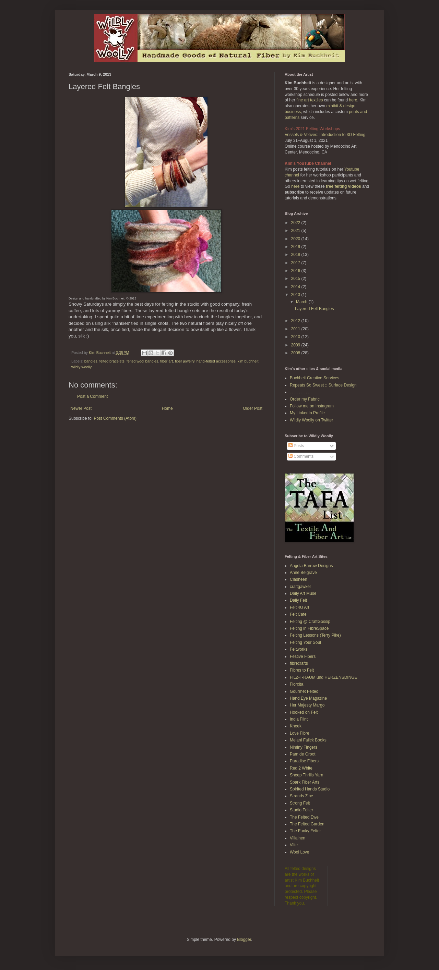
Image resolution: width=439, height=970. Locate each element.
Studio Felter (301, 810)
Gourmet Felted (304, 691)
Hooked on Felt (304, 712)
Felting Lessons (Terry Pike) (315, 635)
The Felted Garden (307, 824)
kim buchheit (248, 361)
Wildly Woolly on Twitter (311, 420)
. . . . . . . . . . (300, 392)
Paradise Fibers (304, 761)
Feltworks (298, 649)
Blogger (244, 939)
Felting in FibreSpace (309, 628)
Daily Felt (298, 600)
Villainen (297, 838)
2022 (296, 222)
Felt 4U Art (299, 607)
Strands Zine (301, 796)
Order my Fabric (305, 399)
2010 (296, 336)
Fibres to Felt (302, 670)
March (302, 301)
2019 (296, 246)
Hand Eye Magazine (308, 698)
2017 (296, 262)
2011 (296, 329)
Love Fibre (299, 733)
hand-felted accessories (216, 361)
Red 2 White (301, 768)
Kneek (295, 726)
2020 (296, 238)
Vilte (294, 845)
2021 (296, 230)
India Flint (299, 719)
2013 (296, 294)
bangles (90, 361)
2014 (296, 286)
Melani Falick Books (308, 740)
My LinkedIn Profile (307, 412)
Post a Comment (92, 396)
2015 (296, 278)
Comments (300, 456)
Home (167, 408)
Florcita (296, 684)
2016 (296, 270)
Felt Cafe (298, 614)
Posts (296, 445)
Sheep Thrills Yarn (306, 775)
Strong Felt (300, 803)
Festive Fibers (303, 656)
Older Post (252, 408)
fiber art (166, 361)
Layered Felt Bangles (314, 308)
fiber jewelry (184, 361)
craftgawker (300, 586)
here (353, 100)
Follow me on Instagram (312, 406)
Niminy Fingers (303, 747)
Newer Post (81, 408)
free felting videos (343, 186)
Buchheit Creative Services (314, 378)
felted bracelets (111, 361)
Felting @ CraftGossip (310, 621)
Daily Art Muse (303, 593)
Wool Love (299, 852)
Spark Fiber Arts (304, 782)
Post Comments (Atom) (115, 418)
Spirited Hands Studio (310, 789)
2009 (296, 345)
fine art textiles (309, 100)
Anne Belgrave (303, 572)
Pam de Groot (303, 754)
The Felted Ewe (304, 817)
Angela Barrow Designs (311, 565)
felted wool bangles (142, 361)
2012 (296, 320)
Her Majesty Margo (307, 705)
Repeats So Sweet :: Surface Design (323, 385)
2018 (296, 254)
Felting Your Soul (305, 642)
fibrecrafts (299, 663)
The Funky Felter (305, 830)
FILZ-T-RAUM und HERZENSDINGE (323, 677)
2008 (296, 353)
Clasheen (298, 579)
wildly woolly (81, 367)
